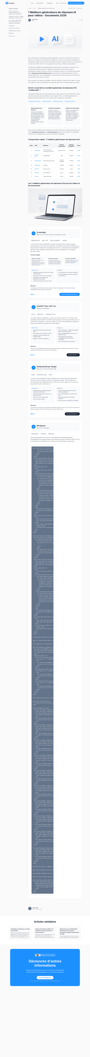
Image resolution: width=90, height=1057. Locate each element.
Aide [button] (57, 3)
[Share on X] (79, 20)
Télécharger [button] (50, 3)
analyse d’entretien (52, 132)
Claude (36, 176)
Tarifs (32, 3)
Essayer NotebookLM (72, 413)
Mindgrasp (11, 33)
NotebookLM (38, 160)
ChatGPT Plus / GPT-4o (14, 28)
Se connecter (63, 3)
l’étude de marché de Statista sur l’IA (41, 73)
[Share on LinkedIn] (81, 20)
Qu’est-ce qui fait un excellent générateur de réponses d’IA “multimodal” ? (15, 12)
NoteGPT (37, 169)
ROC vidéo (73, 261)
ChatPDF (37, 172)
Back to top (11, 36)
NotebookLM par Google (14, 30)
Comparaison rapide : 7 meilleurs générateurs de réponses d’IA (16, 17)
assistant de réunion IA (38, 132)
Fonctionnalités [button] (40, 3)
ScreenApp (11, 25)
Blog (34, 8)
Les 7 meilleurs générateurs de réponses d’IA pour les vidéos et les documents (15, 22)
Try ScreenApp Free (45, 977)
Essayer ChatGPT (73, 354)
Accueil (30, 8)
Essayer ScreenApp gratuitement (69, 294)
